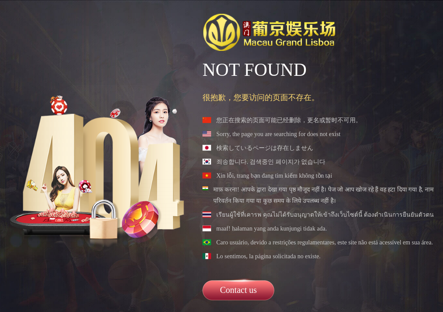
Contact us (238, 290)
